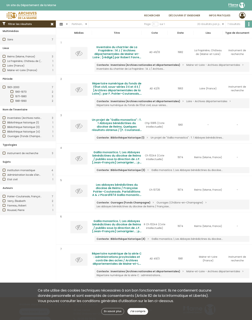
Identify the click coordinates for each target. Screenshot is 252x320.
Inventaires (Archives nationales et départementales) (40, 118)
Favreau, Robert (16, 205)
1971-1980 (21, 96)
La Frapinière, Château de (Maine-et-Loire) (33, 61)
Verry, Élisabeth (16, 201)
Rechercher (152, 15)
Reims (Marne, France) (21, 56)
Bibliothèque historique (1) (23, 122)
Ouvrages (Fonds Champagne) (26, 136)
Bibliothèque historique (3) (23, 127)
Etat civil (12, 179)
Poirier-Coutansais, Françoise (25, 196)
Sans (10, 39)
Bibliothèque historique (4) (23, 131)
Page (147, 24)
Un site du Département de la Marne (31, 5)
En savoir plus (112, 311)
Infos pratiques (219, 15)
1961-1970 (21, 92)
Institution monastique (21, 170)
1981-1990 (21, 101)
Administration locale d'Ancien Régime (30, 175)
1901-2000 (13, 87)
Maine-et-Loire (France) (22, 70)
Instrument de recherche (22, 153)
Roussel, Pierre (15, 210)
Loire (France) (15, 65)
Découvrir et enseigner (184, 15)
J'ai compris (137, 311)
